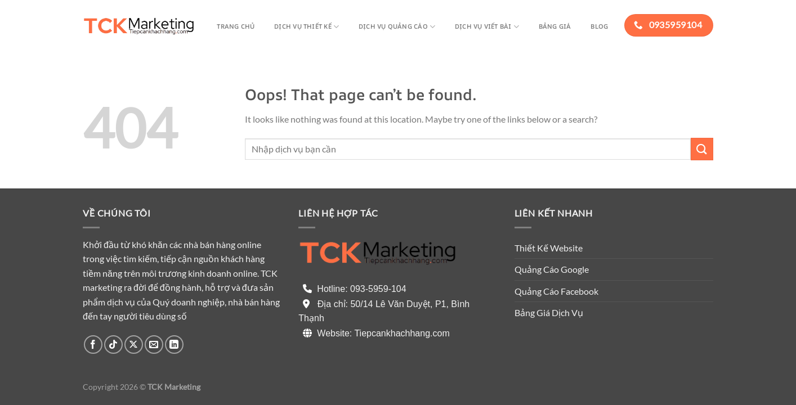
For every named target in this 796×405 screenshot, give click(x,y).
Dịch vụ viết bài (487, 26)
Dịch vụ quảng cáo (397, 26)
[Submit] (702, 149)
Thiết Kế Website (549, 247)
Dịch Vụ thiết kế (306, 26)
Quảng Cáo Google (552, 269)
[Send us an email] (154, 344)
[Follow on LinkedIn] (174, 344)
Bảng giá (555, 26)
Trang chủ (235, 26)
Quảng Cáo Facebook (556, 291)
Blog (599, 26)
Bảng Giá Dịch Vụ (549, 312)
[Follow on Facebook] (93, 344)
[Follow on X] (133, 344)
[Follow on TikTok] (113, 344)
